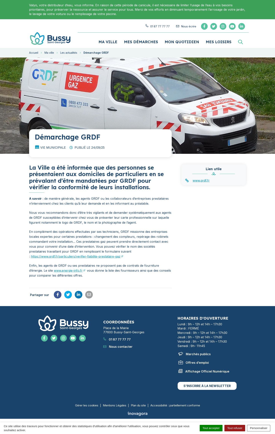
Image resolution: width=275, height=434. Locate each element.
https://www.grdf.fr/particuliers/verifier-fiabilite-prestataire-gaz (75, 256)
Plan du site (138, 405)
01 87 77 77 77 (117, 339)
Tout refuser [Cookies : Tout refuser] (234, 428)
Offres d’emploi (193, 362)
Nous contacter (118, 346)
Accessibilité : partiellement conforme (175, 405)
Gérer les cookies (86, 405)
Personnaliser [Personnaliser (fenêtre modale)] (258, 428)
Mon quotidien (182, 41)
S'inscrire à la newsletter (207, 386)
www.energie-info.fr (68, 270)
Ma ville (108, 41)
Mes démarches (141, 41)
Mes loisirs (218, 41)
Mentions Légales (114, 405)
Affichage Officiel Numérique (203, 371)
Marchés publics (194, 354)
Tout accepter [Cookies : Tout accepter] (211, 428)
